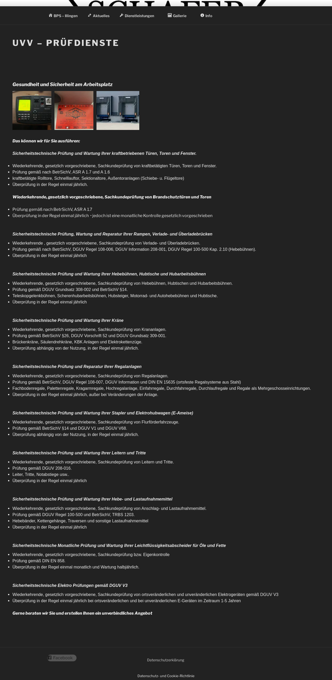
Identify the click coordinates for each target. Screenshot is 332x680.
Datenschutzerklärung (165, 660)
